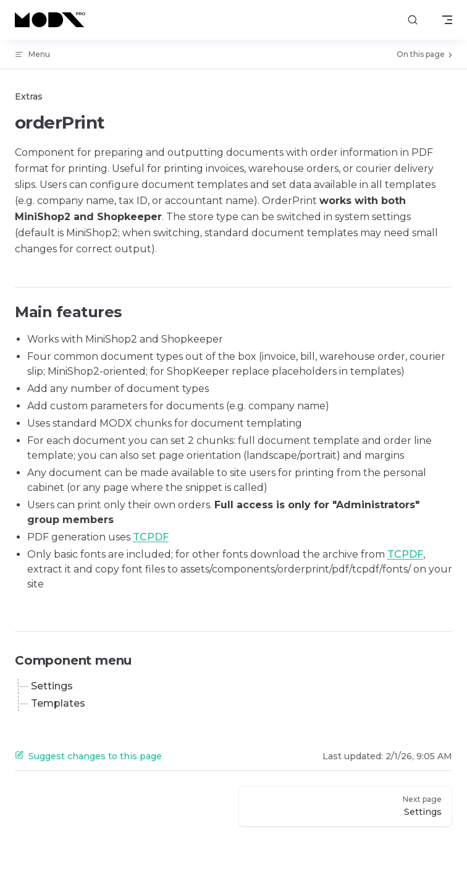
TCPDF (151, 537)
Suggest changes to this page (88, 756)
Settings (52, 686)
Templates (58, 703)
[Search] (412, 20)
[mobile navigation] (447, 20)
